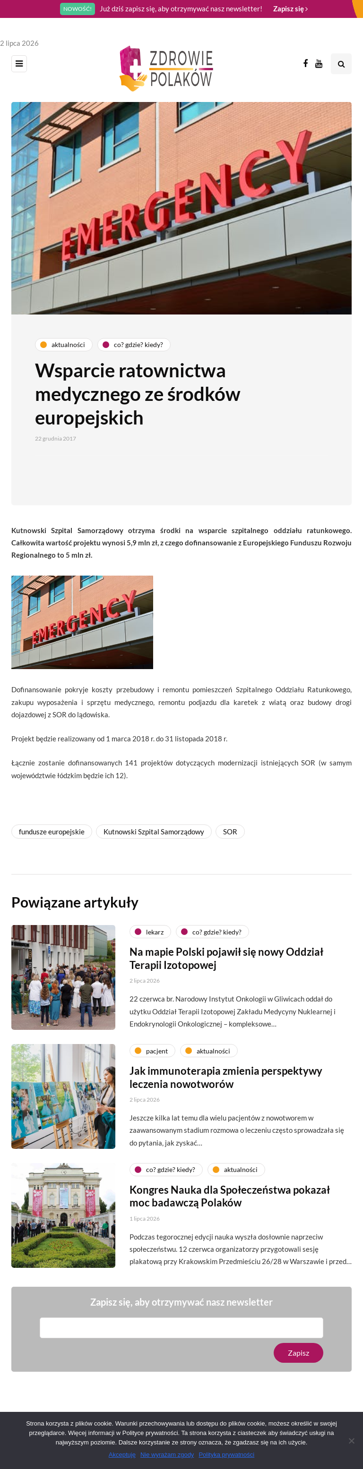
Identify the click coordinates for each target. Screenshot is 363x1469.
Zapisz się (290, 8)
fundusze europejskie (52, 831)
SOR (230, 831)
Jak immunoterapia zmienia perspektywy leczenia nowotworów (226, 1083)
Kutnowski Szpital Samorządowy (154, 831)
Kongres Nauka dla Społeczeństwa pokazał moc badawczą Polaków (230, 1202)
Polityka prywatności (226, 1454)
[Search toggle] (341, 63)
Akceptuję (122, 1454)
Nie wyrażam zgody (167, 1454)
